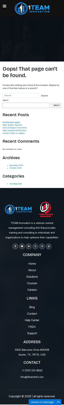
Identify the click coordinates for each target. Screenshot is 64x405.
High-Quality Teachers (12, 125)
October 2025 (15, 168)
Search (6, 100)
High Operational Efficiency (14, 130)
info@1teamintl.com (32, 377)
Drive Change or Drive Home (15, 128)
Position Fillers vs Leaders (14, 133)
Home (32, 263)
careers (32, 289)
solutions (32, 276)
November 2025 (16, 165)
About (32, 270)
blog (32, 307)
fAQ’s (32, 326)
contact (32, 313)
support (32, 333)
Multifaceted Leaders (11, 122)
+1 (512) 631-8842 (32, 370)
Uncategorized (15, 184)
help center (32, 320)
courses (32, 283)
